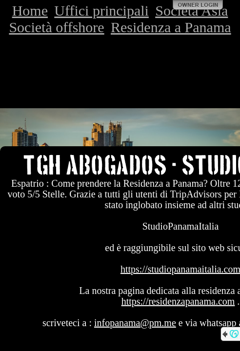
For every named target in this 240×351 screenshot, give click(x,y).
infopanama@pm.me (135, 322)
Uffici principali (101, 10)
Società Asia (191, 10)
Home (30, 10)
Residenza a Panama (171, 27)
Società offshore (56, 27)
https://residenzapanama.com (178, 301)
